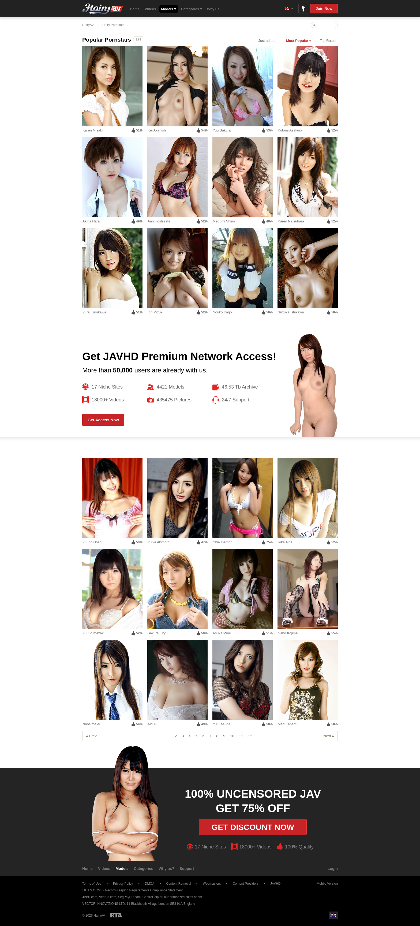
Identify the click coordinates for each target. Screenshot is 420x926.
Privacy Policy (123, 883)
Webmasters (212, 883)
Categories (143, 868)
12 (250, 736)
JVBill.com (89, 897)
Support (187, 868)
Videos (150, 9)
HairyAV (88, 25)
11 (241, 736)
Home (135, 9)
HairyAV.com (102, 8)
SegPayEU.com (129, 897)
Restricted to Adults (116, 915)
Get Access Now (103, 420)
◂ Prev (91, 736)
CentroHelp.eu (152, 897)
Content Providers (245, 883)
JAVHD (275, 883)
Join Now (324, 8)
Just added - (268, 41)
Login (333, 868)
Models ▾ (168, 9)
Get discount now (253, 827)
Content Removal (178, 883)
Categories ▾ (191, 9)
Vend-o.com (107, 897)
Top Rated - (329, 41)
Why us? (166, 868)
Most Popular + (298, 41)
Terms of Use (91, 883)
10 (232, 736)
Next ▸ (328, 736)
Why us (213, 9)
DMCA (149, 883)
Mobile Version (325, 883)
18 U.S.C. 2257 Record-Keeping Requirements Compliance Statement (132, 890)
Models (122, 868)
